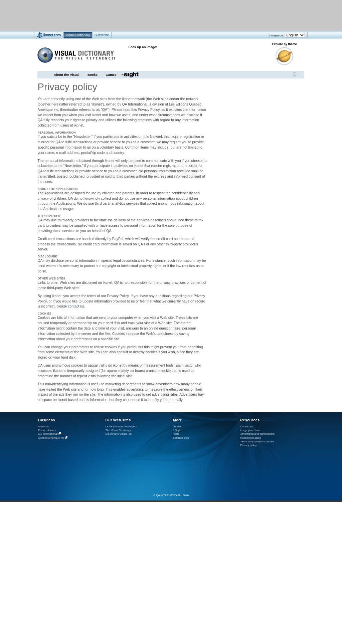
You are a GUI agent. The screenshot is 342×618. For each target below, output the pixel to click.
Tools (176, 433)
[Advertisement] (151, 15)
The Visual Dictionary (118, 430)
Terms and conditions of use (257, 441)
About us (43, 426)
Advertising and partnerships (257, 433)
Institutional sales (250, 437)
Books (93, 74)
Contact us (246, 426)
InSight (177, 430)
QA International (47, 434)
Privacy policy (248, 445)
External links (181, 437)
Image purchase (250, 430)
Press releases (47, 430)
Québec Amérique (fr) (51, 437)
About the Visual (66, 74)
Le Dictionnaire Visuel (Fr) (121, 426)
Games (111, 74)
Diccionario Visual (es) (118, 433)
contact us (76, 306)
